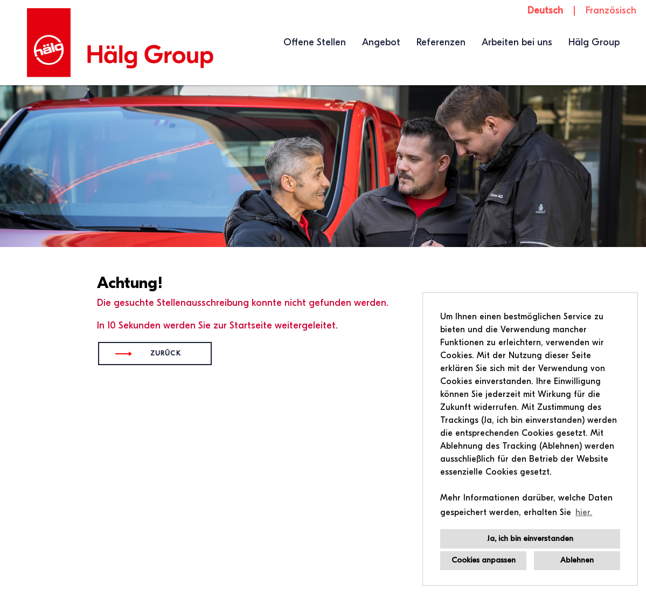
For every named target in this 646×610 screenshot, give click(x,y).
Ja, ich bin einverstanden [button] (530, 538)
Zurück (165, 353)
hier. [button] (583, 512)
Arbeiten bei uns (517, 42)
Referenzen (441, 42)
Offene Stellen (314, 42)
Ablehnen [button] (577, 560)
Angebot (381, 42)
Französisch (611, 10)
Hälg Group (594, 42)
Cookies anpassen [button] (483, 560)
